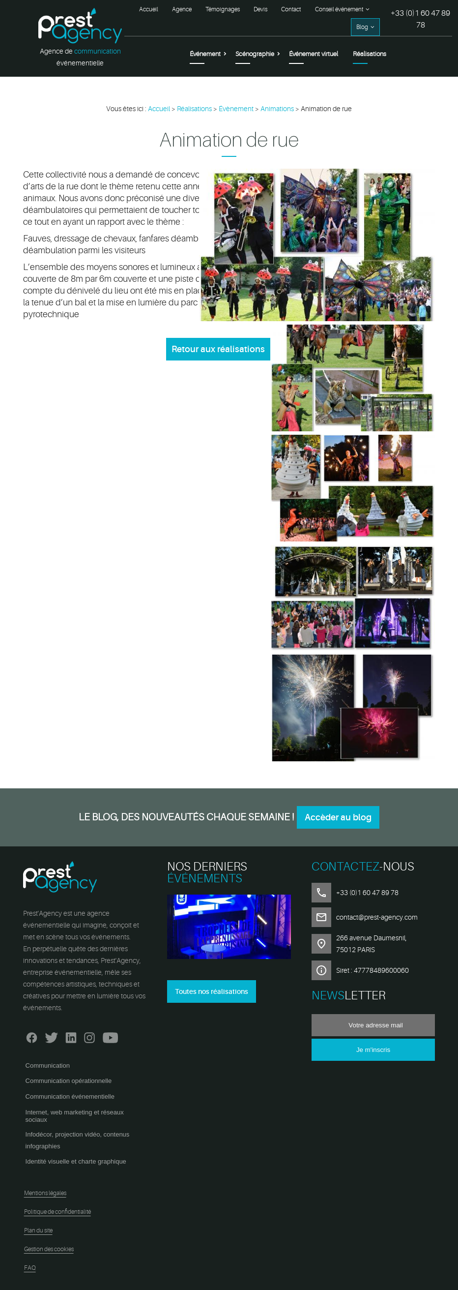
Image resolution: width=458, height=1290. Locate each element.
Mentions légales (45, 1193)
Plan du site (38, 1230)
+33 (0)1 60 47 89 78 (420, 19)
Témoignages (222, 9)
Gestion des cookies (49, 1249)
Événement (205, 54)
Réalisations (369, 54)
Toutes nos (211, 991)
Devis (260, 9)
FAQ (30, 1267)
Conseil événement (339, 9)
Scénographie (254, 54)
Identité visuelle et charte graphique (76, 1161)
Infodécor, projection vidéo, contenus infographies (78, 1140)
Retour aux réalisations (218, 349)
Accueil (148, 9)
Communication (48, 1065)
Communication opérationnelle (69, 1080)
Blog (362, 27)
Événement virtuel (313, 54)
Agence (182, 9)
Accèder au (338, 817)
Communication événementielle (70, 1096)
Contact (291, 9)
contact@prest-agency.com (377, 917)
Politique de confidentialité (57, 1211)
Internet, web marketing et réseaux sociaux (75, 1116)
